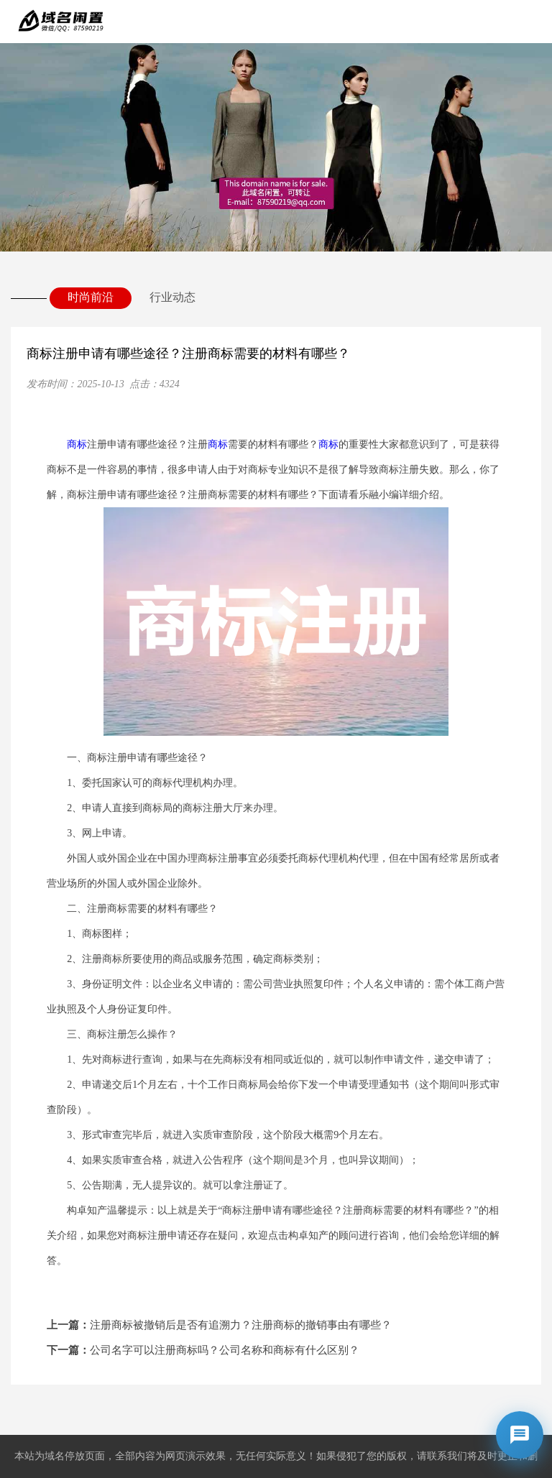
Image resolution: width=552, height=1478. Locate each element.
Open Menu (530, 21)
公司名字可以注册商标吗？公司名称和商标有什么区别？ (203, 1350)
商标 (77, 444)
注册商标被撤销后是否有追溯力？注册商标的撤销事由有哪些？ (219, 1325)
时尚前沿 (91, 297)
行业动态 (173, 297)
